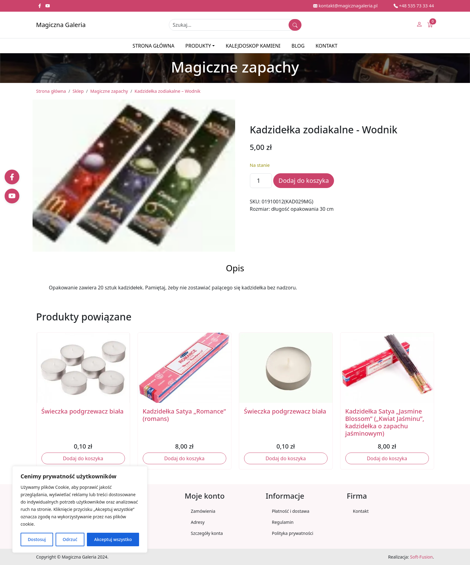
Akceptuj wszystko (113, 539)
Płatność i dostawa (290, 511)
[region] (79, 509)
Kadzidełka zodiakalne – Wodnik (167, 91)
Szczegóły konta (207, 533)
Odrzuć (70, 539)
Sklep (78, 91)
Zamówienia (203, 511)
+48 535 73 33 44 (414, 6)
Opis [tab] (235, 268)
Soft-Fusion (421, 557)
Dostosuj (37, 539)
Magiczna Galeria (61, 25)
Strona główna (153, 45)
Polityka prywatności (292, 533)
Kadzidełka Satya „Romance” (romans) (184, 415)
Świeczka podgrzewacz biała (82, 411)
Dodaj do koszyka (303, 180)
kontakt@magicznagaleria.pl (345, 6)
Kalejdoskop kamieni (253, 45)
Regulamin (283, 522)
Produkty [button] (198, 45)
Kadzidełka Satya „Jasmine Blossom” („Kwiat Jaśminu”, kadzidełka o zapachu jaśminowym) (384, 422)
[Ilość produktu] (261, 180)
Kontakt (326, 45)
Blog (298, 45)
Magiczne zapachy (109, 91)
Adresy (198, 522)
